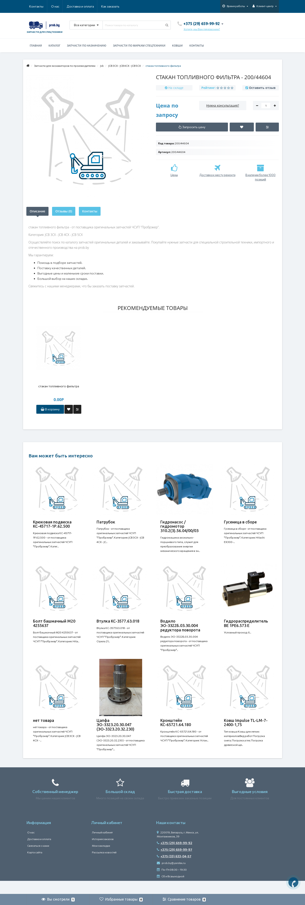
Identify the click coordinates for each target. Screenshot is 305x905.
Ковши (177, 45)
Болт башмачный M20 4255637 (54, 627)
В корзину (50, 409)
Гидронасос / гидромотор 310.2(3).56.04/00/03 (179, 526)
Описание (37, 211)
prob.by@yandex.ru (171, 876)
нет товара (43, 729)
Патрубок (106, 522)
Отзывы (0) (63, 211)
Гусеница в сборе (240, 522)
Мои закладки (101, 858)
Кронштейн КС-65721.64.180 (175, 731)
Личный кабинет (102, 845)
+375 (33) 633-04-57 (174, 869)
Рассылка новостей (104, 865)
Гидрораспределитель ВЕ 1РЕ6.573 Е (246, 627)
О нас (33, 6)
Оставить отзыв (262, 88)
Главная (36, 45)
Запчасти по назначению (86, 45)
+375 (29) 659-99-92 (174, 856)
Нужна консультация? (222, 105)
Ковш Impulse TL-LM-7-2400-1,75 (246, 731)
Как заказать (89, 6)
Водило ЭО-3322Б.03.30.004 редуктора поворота (180, 630)
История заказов (103, 852)
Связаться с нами (38, 858)
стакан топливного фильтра (58, 386)
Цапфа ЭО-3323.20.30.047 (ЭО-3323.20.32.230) (115, 733)
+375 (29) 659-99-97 (174, 863)
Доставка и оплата (58, 6)
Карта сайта (34, 865)
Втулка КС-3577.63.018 (118, 625)
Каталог (54, 45)
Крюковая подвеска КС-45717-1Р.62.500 (52, 524)
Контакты (113, 6)
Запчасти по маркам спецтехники (139, 45)
